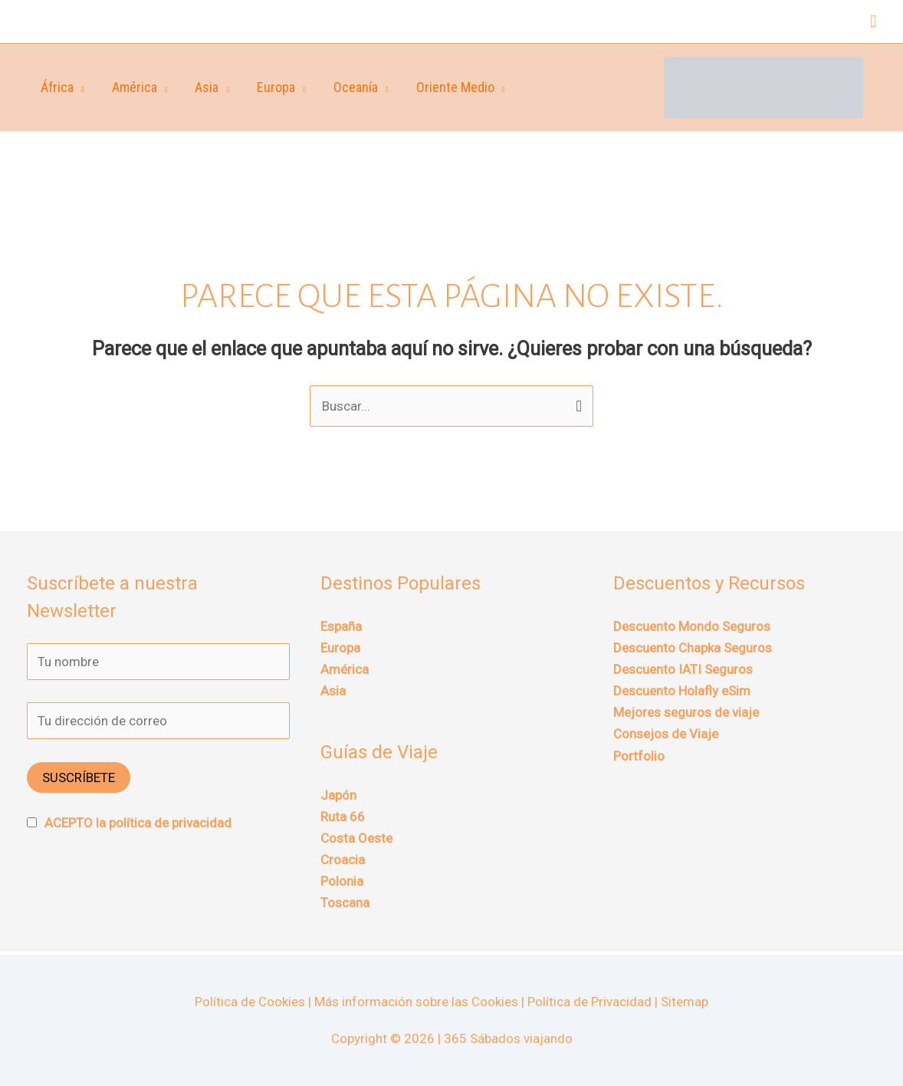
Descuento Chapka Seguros (692, 647)
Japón (338, 795)
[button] (873, 21)
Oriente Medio (455, 87)
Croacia (342, 859)
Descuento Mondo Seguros (691, 626)
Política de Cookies (250, 1001)
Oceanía (355, 87)
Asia (206, 87)
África (57, 87)
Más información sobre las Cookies (416, 1001)
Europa (276, 87)
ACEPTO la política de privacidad (137, 822)
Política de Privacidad (589, 1001)
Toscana (344, 902)
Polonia (341, 881)
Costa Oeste (356, 838)
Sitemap (684, 1001)
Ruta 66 (342, 816)
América (134, 87)
